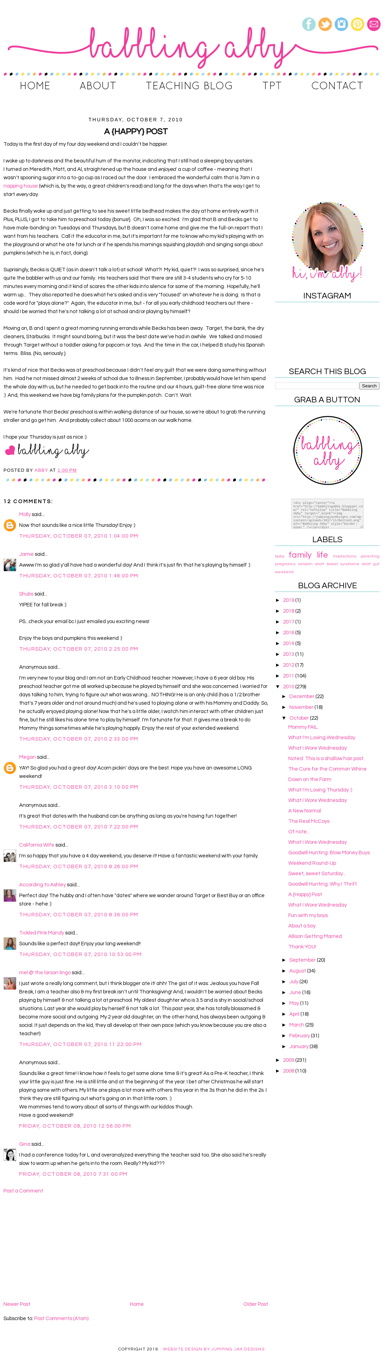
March (297, 1025)
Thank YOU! (302, 946)
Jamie (26, 554)
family (300, 555)
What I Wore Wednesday (317, 748)
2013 (289, 654)
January (299, 1046)
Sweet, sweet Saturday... (317, 873)
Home (137, 1304)
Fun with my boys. (308, 915)
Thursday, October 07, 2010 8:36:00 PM (79, 914)
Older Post (255, 1304)
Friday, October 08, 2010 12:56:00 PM (75, 1126)
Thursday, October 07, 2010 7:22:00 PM (79, 827)
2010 (289, 686)
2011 (289, 676)
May (294, 1003)
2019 (289, 600)
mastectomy (345, 556)
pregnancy (285, 564)
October (299, 718)
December (302, 696)
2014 (289, 643)
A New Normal (304, 810)
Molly (25, 514)
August (298, 971)
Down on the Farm (309, 779)
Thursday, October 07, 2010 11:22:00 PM (80, 1044)
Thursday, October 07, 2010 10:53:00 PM (80, 954)
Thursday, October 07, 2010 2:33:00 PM (79, 739)
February (300, 1035)
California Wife (36, 845)
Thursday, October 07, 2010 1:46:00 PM (79, 575)
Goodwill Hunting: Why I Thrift (322, 884)
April (294, 1014)
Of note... (299, 831)
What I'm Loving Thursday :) (320, 790)
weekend (284, 572)
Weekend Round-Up (312, 863)
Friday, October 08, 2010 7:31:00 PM (73, 1174)
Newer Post (16, 1304)
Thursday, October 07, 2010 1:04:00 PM (79, 536)
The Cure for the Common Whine (327, 769)
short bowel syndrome (337, 564)
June (295, 992)
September (303, 960)
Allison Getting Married (315, 936)
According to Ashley (42, 884)
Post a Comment (23, 1191)
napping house (20, 186)
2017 (289, 621)
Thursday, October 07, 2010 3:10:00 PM (79, 787)
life (322, 555)
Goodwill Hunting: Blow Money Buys (329, 852)
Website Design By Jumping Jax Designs (214, 1349)
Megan (27, 757)
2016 (289, 632)
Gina (24, 1144)
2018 (289, 611)
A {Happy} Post (305, 894)
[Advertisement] (135, 1247)
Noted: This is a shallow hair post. (326, 758)
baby (279, 556)
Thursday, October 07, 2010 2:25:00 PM (79, 649)
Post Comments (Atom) (61, 1318)
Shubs (26, 594)
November (301, 707)
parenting (370, 556)
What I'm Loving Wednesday (321, 737)
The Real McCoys (308, 821)
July (294, 981)
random (305, 564)
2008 (289, 1071)
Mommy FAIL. (303, 727)
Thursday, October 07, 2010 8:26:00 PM (79, 866)
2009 (289, 1060)
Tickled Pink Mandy (41, 933)
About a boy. (302, 926)
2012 (289, 665)
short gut (371, 564)
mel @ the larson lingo (45, 972)
